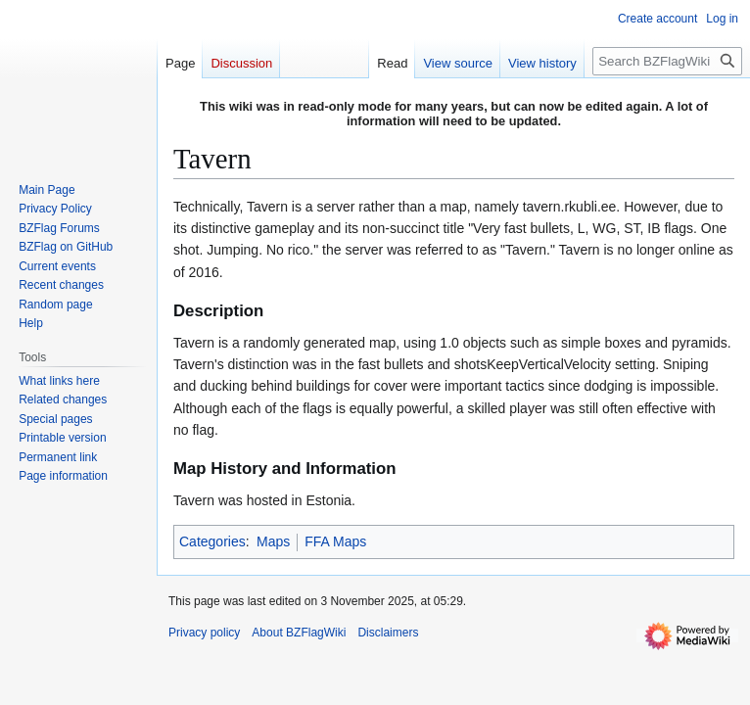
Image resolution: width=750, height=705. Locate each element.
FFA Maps (335, 541)
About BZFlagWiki (299, 632)
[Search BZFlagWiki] (667, 61)
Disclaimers (387, 632)
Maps (273, 541)
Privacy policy (204, 632)
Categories (212, 541)
